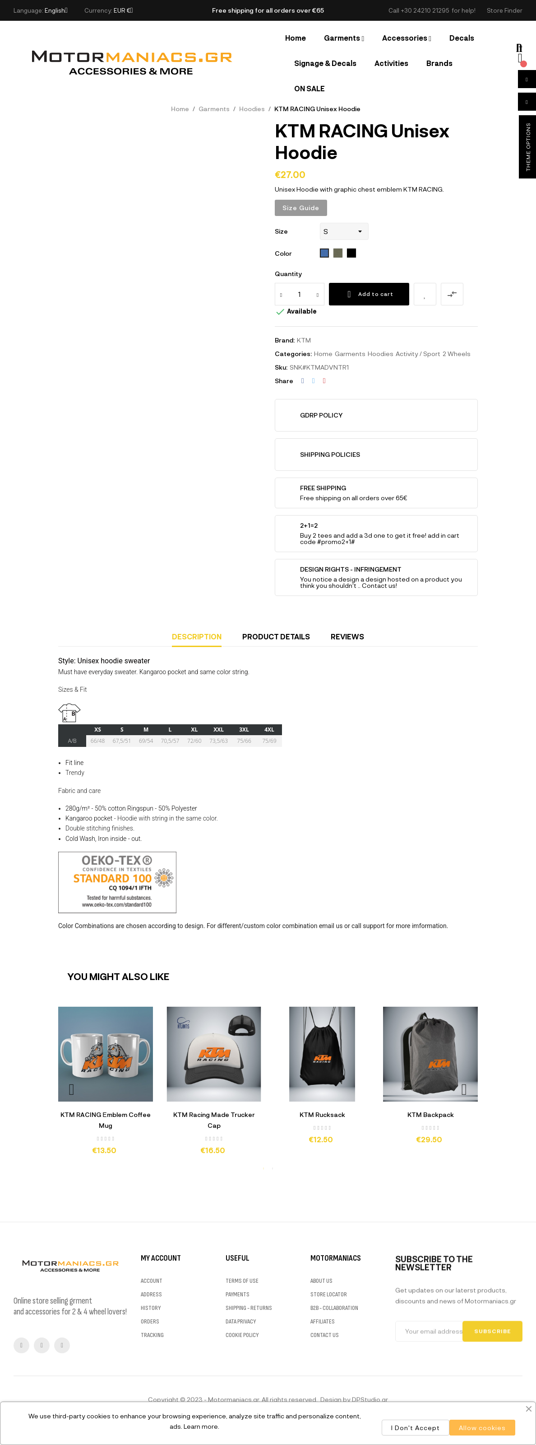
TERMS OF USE (242, 1365)
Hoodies (380, 353)
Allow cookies (482, 1427)
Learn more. (201, 1426)
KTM (304, 340)
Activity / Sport (418, 353)
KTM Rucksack (322, 1114)
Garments (350, 353)
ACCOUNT (151, 1365)
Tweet (313, 381)
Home (323, 353)
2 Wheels (457, 353)
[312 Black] (351, 253)
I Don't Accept (415, 1427)
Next (464, 1090)
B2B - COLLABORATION (334, 1392)
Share (302, 381)
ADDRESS (151, 1379)
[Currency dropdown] (123, 10)
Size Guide (300, 207)
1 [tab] (263, 1168)
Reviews (347, 636)
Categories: (293, 353)
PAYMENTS (238, 1379)
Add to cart (369, 294)
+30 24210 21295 (425, 10)
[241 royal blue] (324, 253)
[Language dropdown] (56, 10)
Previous (71, 1090)
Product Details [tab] (276, 636)
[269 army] (337, 253)
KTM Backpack (430, 1114)
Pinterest (324, 381)
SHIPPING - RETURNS (249, 1392)
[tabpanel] (105, 1085)
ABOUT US (321, 1365)
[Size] (344, 231)
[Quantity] (299, 294)
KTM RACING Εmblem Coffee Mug (105, 1120)
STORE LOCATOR (328, 1379)
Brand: (285, 340)
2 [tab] (272, 1168)
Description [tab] (197, 636)
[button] (504, 11)
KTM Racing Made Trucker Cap (214, 1120)
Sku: (281, 367)
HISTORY (151, 1392)
